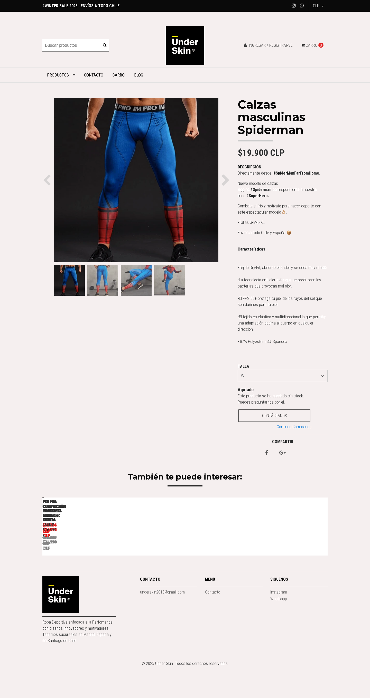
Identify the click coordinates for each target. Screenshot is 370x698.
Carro (119, 75)
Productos (58, 75)
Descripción (249, 167)
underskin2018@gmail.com (162, 623)
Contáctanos (274, 415)
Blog (138, 75)
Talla (243, 366)
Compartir (282, 441)
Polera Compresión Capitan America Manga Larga (222, 572)
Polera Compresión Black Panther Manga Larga (150, 572)
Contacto (93, 75)
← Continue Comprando (291, 426)
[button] (318, 6)
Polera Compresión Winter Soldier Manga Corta (294, 572)
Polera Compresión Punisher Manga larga (78, 572)
